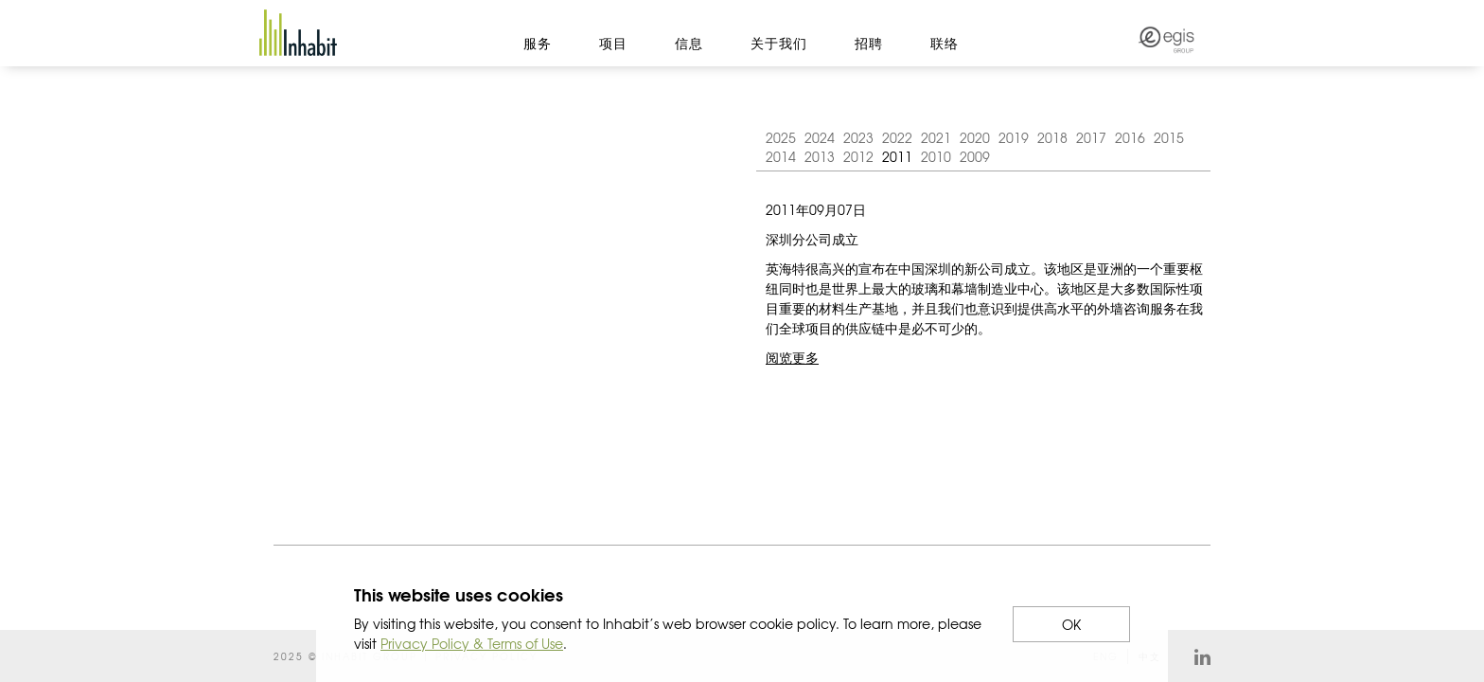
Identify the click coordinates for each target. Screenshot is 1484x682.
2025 (781, 137)
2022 (897, 137)
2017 (1091, 137)
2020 (975, 137)
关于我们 (779, 42)
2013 (819, 156)
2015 (1169, 137)
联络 (944, 42)
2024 (819, 137)
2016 (1130, 137)
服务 (537, 42)
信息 (689, 42)
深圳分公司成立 (812, 238)
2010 (936, 156)
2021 (936, 137)
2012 (858, 156)
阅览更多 (792, 357)
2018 (1052, 137)
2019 (1013, 137)
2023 (858, 137)
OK (1071, 624)
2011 (897, 156)
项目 (613, 42)
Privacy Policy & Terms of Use (471, 643)
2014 (781, 156)
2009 (975, 156)
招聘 (869, 42)
